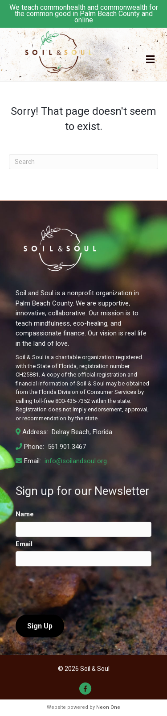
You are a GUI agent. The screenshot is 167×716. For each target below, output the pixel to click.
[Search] (83, 161)
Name (25, 514)
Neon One (108, 707)
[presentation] (83, 590)
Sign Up (40, 626)
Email (24, 544)
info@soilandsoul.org (75, 461)
